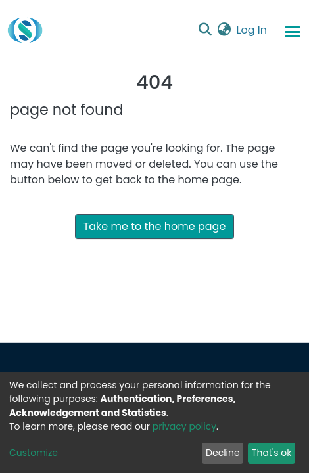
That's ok (272, 452)
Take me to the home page (154, 226)
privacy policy (184, 426)
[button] (224, 30)
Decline (223, 452)
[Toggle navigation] (292, 30)
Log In (252, 29)
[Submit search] (205, 30)
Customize (33, 452)
